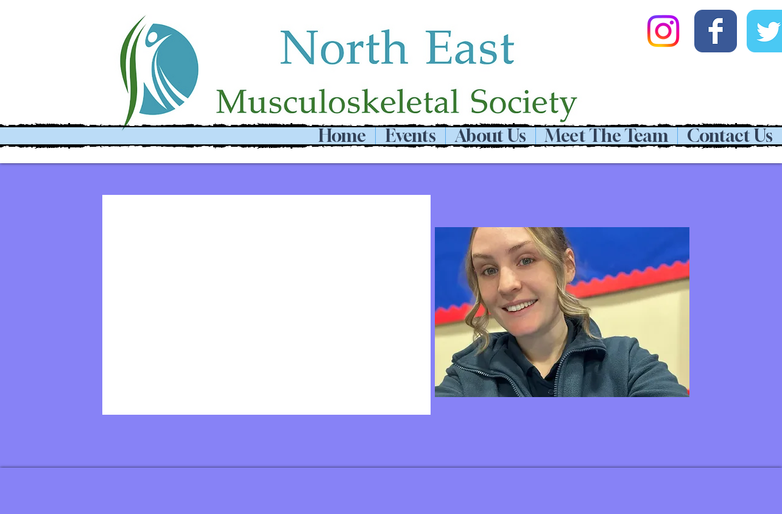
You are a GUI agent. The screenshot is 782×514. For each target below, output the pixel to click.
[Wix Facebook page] (715, 31)
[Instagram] (663, 31)
